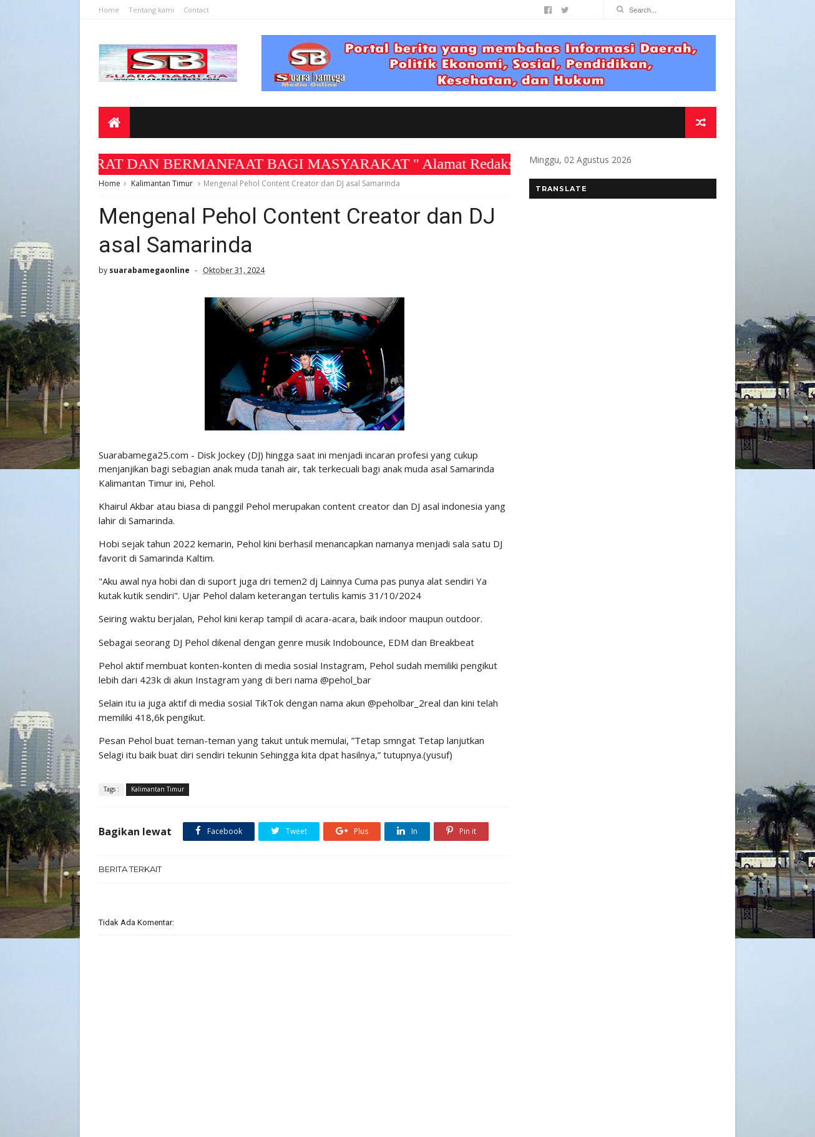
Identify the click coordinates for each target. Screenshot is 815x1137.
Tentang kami (151, 9)
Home (109, 9)
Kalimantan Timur (162, 183)
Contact (196, 9)
